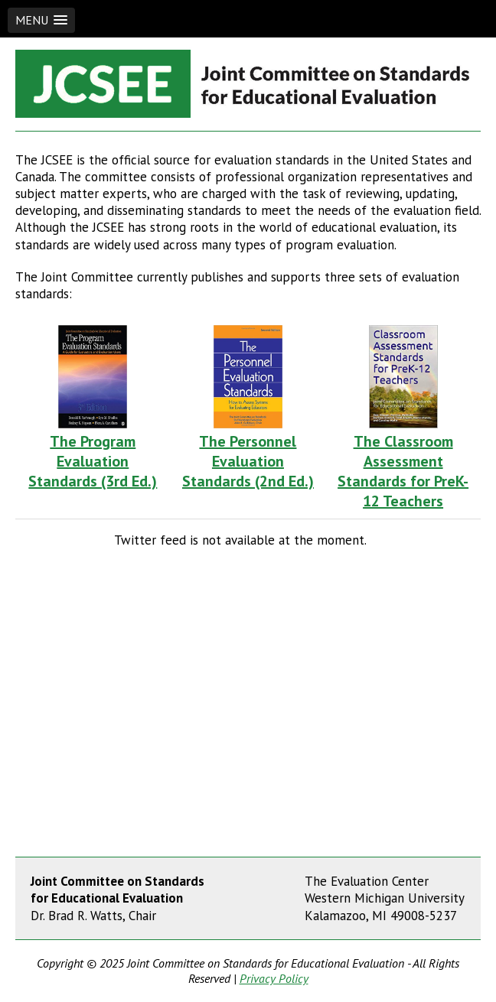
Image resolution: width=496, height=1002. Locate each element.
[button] (41, 20)
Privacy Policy (274, 978)
